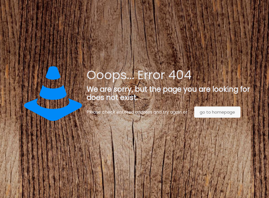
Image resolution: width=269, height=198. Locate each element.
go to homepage (217, 112)
